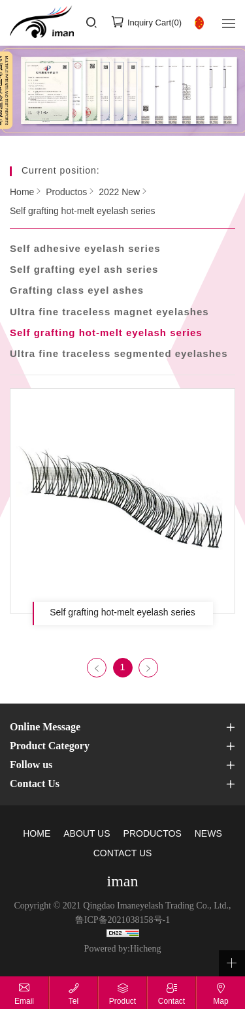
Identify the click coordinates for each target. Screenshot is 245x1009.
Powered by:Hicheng (122, 949)
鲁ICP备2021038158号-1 (122, 920)
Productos (66, 192)
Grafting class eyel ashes (77, 291)
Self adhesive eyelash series (85, 249)
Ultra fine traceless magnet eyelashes (109, 312)
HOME (36, 834)
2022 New (119, 192)
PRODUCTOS (152, 834)
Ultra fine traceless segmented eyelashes (118, 354)
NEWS (208, 834)
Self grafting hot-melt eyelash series (82, 212)
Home (22, 192)
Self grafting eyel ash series (84, 270)
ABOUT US (86, 834)
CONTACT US (122, 854)
